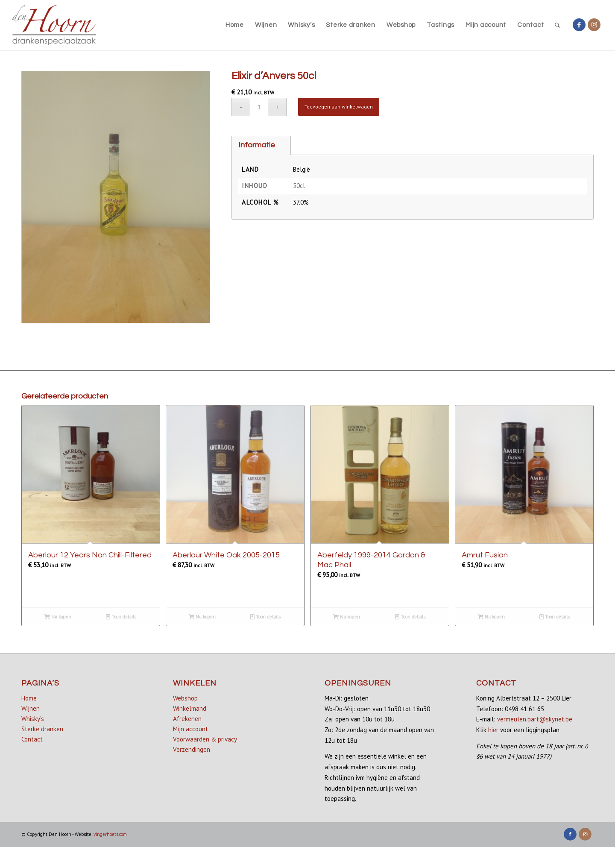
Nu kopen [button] (57, 617)
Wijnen (30, 708)
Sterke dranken (42, 729)
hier (493, 730)
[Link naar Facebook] (579, 24)
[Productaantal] (259, 107)
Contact (32, 739)
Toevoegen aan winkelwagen (339, 106)
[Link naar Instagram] (594, 24)
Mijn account (190, 729)
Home (29, 698)
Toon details (121, 617)
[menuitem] (234, 25)
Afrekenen (187, 719)
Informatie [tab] (256, 145)
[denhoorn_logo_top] (54, 25)
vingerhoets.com (110, 834)
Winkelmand (189, 708)
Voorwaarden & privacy (205, 739)
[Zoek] (557, 25)
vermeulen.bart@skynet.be (534, 719)
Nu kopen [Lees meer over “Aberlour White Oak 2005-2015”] (202, 617)
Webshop (185, 698)
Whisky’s (32, 719)
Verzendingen (191, 749)
